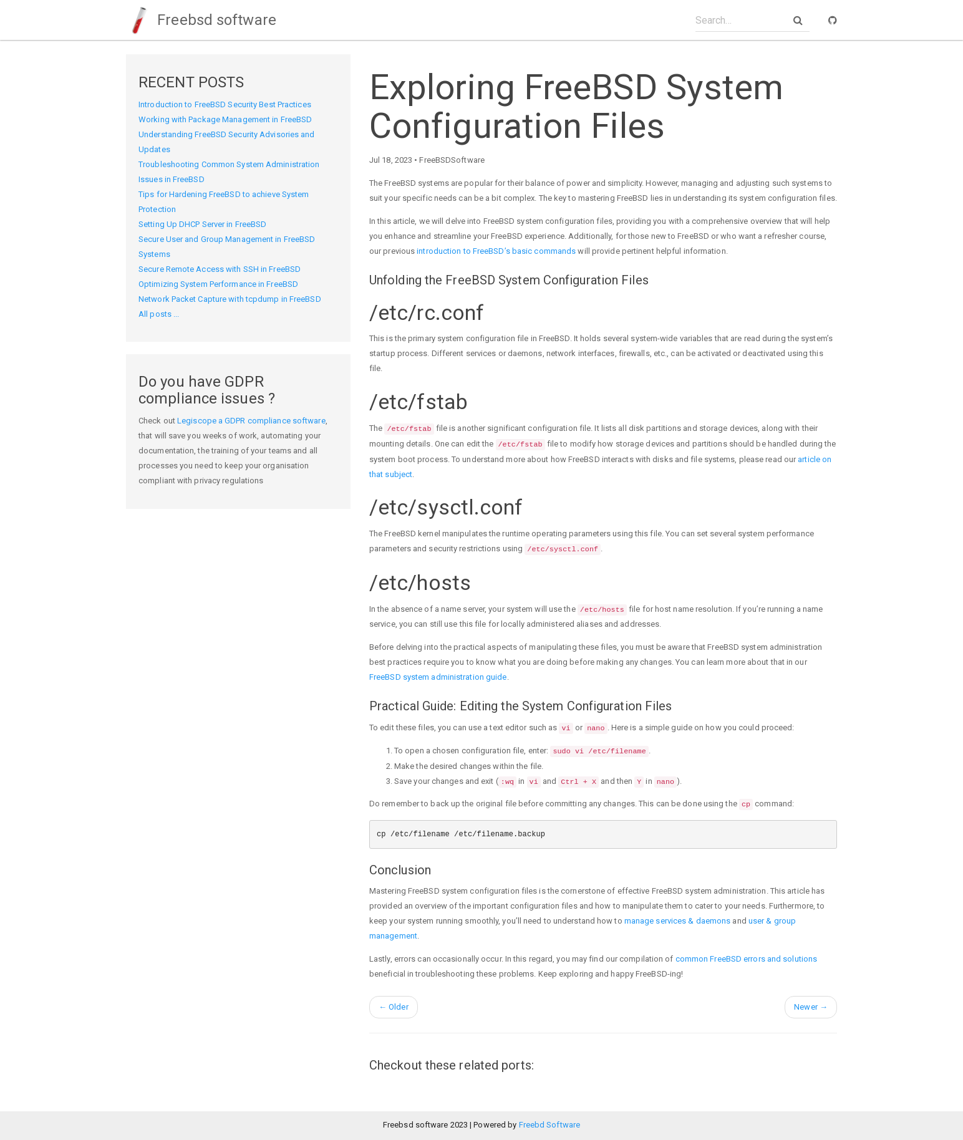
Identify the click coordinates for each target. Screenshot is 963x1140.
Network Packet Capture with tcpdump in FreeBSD (229, 299)
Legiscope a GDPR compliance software (251, 420)
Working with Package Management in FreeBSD (225, 119)
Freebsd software (201, 20)
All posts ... (158, 314)
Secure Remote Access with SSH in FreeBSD (219, 269)
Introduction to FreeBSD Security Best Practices (224, 104)
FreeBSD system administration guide (438, 677)
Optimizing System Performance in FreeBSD (218, 284)
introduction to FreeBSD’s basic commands (496, 251)
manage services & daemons (677, 920)
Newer (811, 1007)
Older (394, 1007)
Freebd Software (550, 1124)
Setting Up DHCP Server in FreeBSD (202, 224)
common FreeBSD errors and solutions (746, 959)
